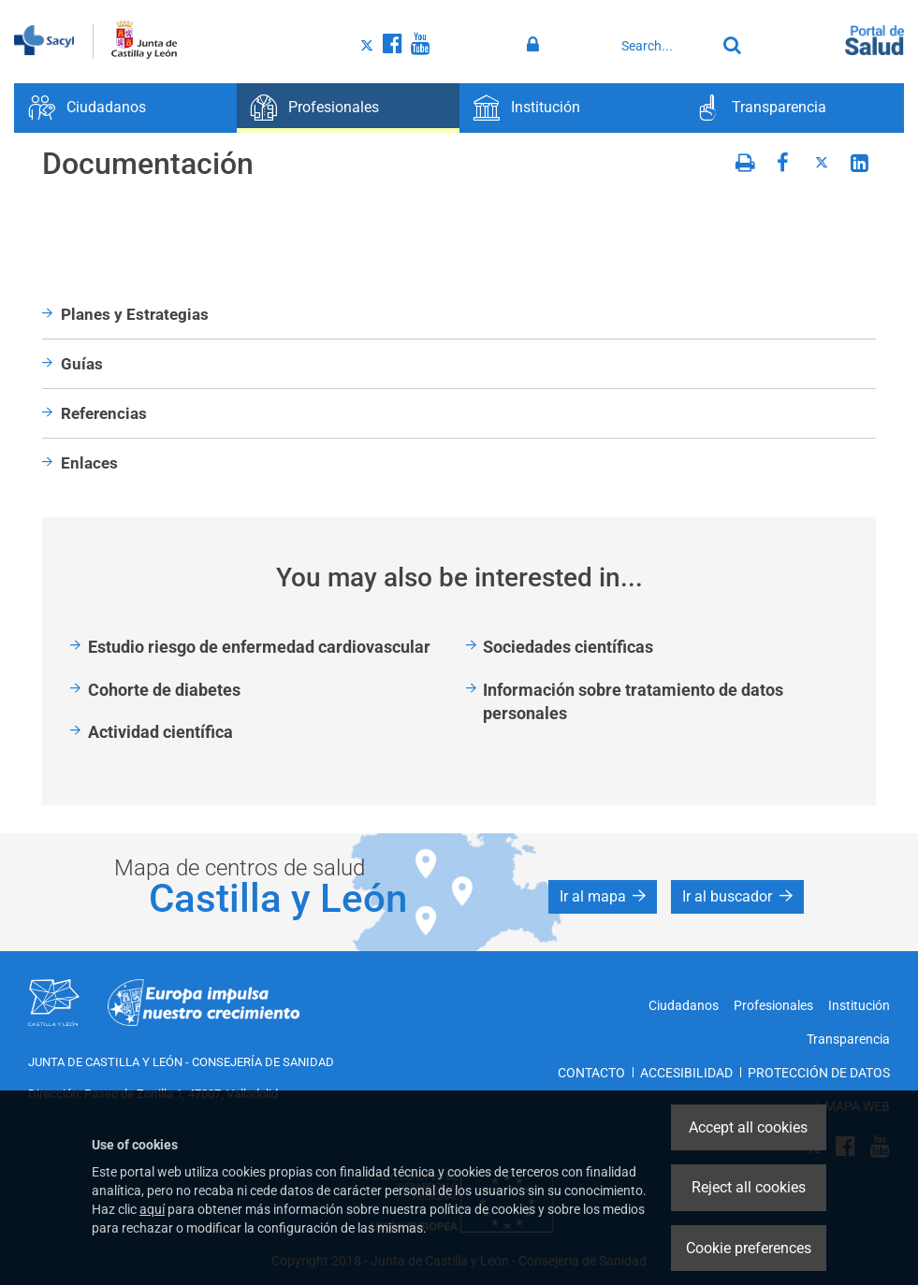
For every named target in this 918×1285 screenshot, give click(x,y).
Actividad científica (160, 732)
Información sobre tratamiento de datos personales (633, 702)
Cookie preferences (748, 1248)
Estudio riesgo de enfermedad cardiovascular (259, 647)
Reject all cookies (749, 1187)
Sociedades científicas (568, 647)
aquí (152, 1209)
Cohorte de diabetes (164, 690)
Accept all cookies (748, 1127)
